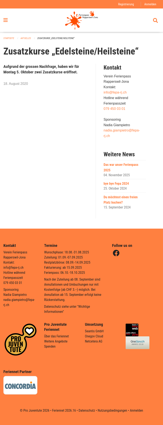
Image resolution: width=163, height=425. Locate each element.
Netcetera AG (94, 341)
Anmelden (150, 4)
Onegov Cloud (94, 336)
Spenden (50, 346)
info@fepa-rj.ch (115, 92)
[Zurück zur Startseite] (81, 21)
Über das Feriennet (56, 336)
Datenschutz (86, 410)
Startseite (8, 38)
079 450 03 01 (114, 108)
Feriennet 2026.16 (63, 410)
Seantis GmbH (94, 331)
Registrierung (126, 4)
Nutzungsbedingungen (113, 410)
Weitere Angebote (56, 341)
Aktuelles (26, 38)
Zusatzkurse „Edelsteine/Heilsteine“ (57, 38)
